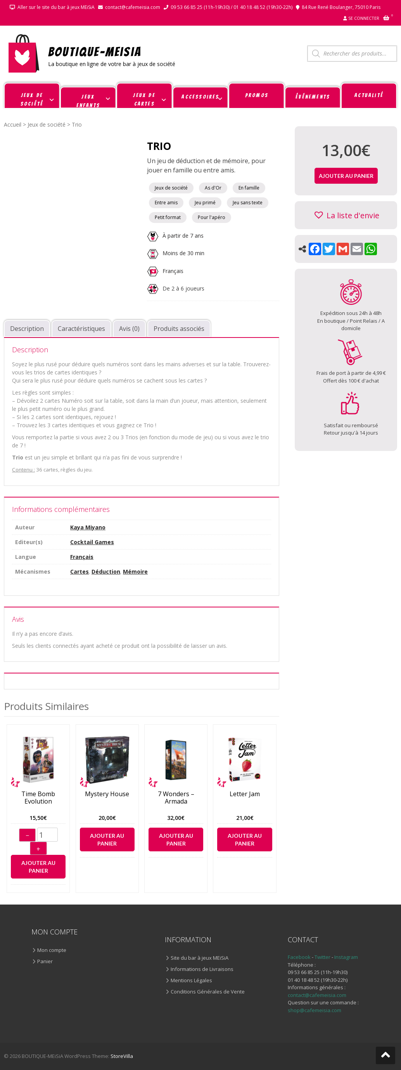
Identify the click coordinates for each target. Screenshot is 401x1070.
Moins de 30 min (175, 253)
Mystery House (107, 794)
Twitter (323, 956)
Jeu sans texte (248, 202)
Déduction (106, 571)
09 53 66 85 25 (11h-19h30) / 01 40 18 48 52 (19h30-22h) (231, 7)
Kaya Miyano (87, 527)
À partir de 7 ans (175, 235)
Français (172, 270)
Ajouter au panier (38, 866)
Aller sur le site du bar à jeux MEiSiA (56, 7)
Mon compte (51, 949)
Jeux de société (47, 124)
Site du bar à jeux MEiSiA (199, 957)
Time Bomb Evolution (38, 797)
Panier (45, 961)
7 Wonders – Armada (176, 797)
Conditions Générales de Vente (208, 991)
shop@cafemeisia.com (314, 1010)
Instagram (346, 956)
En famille (249, 187)
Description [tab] (27, 328)
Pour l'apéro (211, 217)
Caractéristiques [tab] (81, 328)
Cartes (79, 571)
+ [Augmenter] (38, 849)
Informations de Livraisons (202, 969)
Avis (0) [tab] (129, 328)
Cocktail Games (92, 542)
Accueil (12, 124)
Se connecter (363, 18)
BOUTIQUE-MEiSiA (95, 51)
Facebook (299, 956)
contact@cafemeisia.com (132, 7)
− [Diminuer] (27, 835)
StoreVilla (122, 1056)
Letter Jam (245, 794)
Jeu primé (205, 202)
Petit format (168, 217)
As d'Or (213, 187)
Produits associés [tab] (179, 328)
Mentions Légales (191, 980)
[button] (346, 215)
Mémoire (135, 571)
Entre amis (166, 202)
